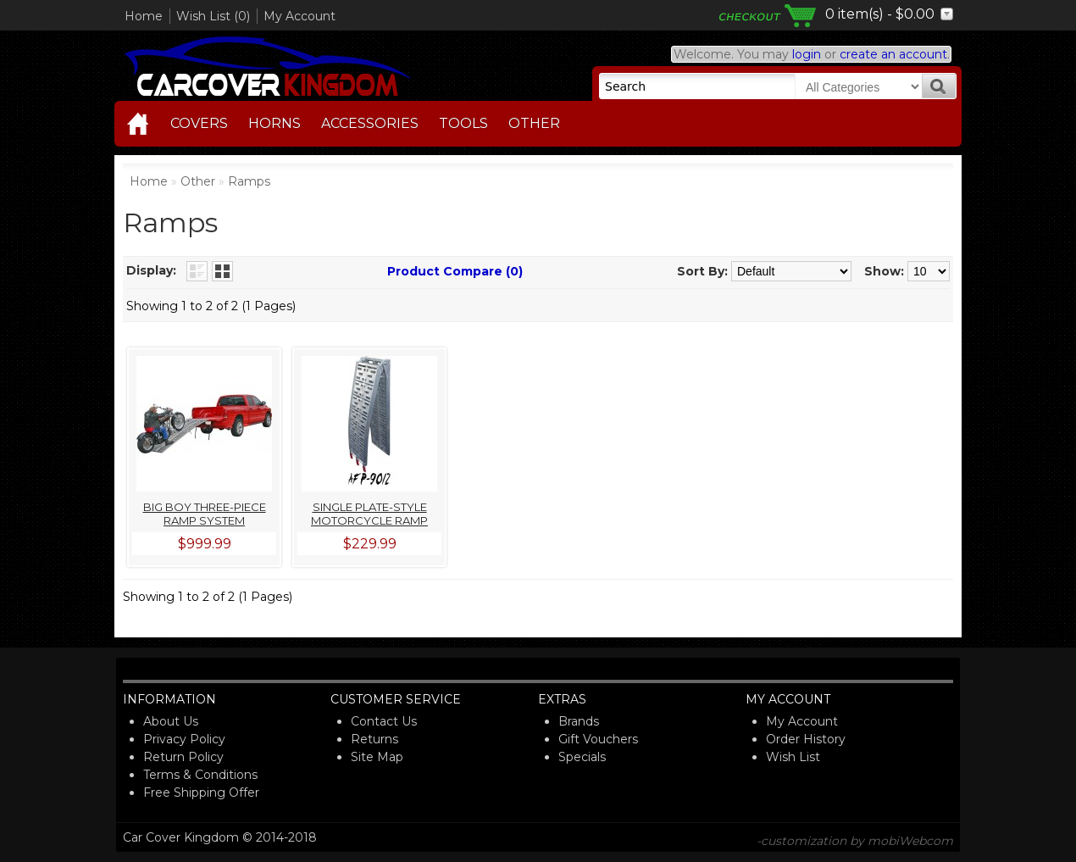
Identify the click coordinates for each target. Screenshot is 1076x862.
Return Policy (183, 757)
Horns (274, 123)
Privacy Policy (184, 739)
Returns (374, 739)
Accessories (370, 123)
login (806, 54)
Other (534, 123)
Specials (582, 757)
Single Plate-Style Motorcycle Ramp (369, 513)
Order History (806, 739)
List (197, 271)
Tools (463, 123)
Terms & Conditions (200, 774)
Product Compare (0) (455, 271)
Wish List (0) (213, 16)
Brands (578, 721)
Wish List (793, 757)
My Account (299, 16)
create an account (893, 54)
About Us (170, 721)
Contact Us (384, 721)
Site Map (377, 757)
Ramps (249, 181)
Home (144, 16)
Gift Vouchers (598, 739)
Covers (199, 123)
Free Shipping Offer (201, 792)
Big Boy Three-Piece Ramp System (204, 513)
